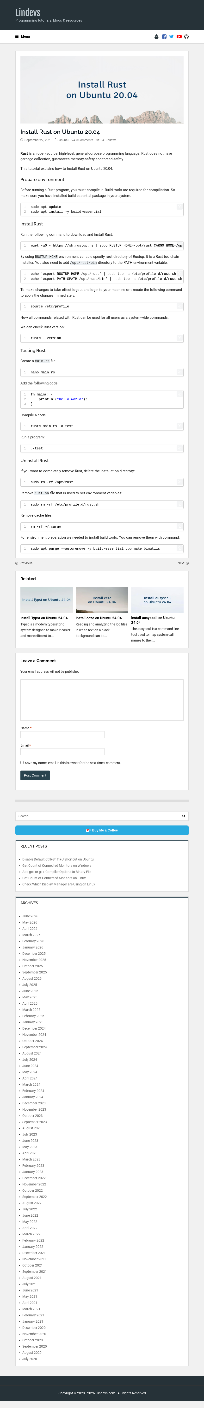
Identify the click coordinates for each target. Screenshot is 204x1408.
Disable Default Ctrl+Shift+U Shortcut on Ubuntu (58, 866)
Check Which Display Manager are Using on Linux (58, 891)
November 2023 (34, 1117)
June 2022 (30, 1223)
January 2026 (32, 954)
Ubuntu (63, 140)
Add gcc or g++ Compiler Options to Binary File (56, 879)
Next (183, 563)
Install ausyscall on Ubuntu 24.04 (152, 620)
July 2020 (29, 1366)
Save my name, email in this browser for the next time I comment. (73, 770)
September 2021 (34, 1279)
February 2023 (33, 1173)
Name (25, 735)
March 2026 (31, 942)
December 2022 (34, 1185)
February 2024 (33, 1098)
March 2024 (31, 1092)
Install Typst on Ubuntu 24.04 (44, 618)
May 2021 (29, 1304)
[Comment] (102, 703)
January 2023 (32, 1179)
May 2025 (29, 1004)
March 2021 (31, 1316)
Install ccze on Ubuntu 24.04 (99, 618)
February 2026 (33, 948)
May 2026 (29, 929)
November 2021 (34, 1266)
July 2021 (29, 1291)
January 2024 (32, 1104)
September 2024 (34, 1054)
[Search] (184, 823)
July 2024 (29, 1067)
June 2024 (30, 1073)
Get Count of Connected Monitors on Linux (54, 885)
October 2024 (32, 1048)
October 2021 (32, 1272)
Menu (22, 36)
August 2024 (32, 1060)
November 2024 (34, 1042)
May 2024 (29, 1079)
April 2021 (29, 1310)
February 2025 (33, 1023)
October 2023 (32, 1123)
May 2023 (29, 1154)
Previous (23, 563)
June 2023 (30, 1148)
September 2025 (34, 979)
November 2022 (34, 1191)
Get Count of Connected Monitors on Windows (56, 873)
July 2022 (29, 1216)
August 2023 (32, 1135)
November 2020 (34, 1341)
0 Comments (84, 140)
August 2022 (32, 1210)
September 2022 (34, 1204)
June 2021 (30, 1297)
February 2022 (33, 1247)
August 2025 (32, 986)
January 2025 (32, 1029)
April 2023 (29, 1160)
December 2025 (34, 961)
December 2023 (34, 1110)
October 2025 (32, 973)
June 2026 (30, 923)
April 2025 (29, 1011)
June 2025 (30, 998)
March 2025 (31, 1017)
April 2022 (29, 1235)
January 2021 (32, 1329)
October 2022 (32, 1198)
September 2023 (34, 1129)
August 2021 (32, 1285)
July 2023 (29, 1141)
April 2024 (29, 1085)
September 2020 (34, 1353)
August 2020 (32, 1360)
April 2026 (29, 936)
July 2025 (29, 992)
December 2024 (34, 1035)
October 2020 (32, 1347)
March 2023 (31, 1166)
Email (25, 752)
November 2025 (34, 967)
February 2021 (33, 1322)
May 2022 (29, 1229)
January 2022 (32, 1254)
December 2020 (34, 1335)
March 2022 (31, 1241)
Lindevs (27, 12)
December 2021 (34, 1260)
